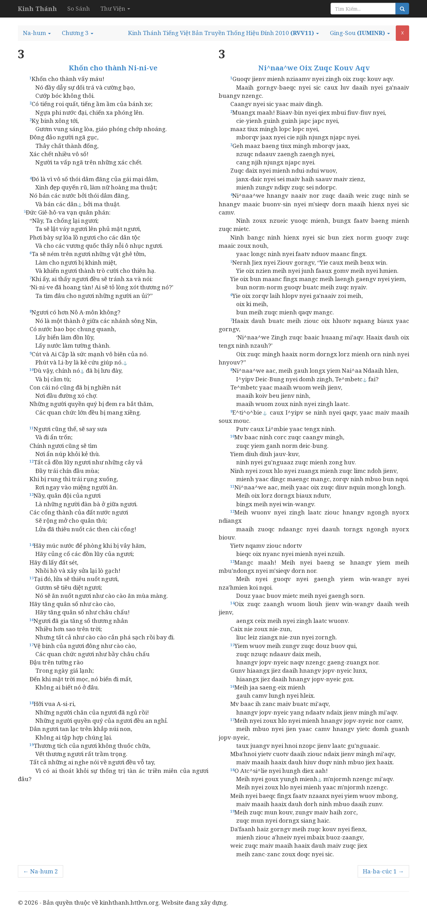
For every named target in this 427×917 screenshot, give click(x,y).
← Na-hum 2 (40, 871)
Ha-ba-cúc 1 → (383, 871)
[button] (37, 32)
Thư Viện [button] (115, 8)
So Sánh (78, 8)
